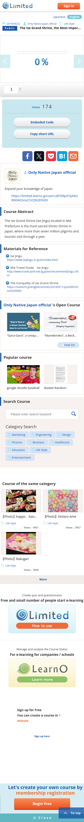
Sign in (69, 6)
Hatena (62, 156)
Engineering (44, 435)
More (43, 579)
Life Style (69, 23)
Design (66, 435)
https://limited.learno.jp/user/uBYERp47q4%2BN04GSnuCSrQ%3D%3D (44, 198)
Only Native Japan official (42, 23)
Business (38, 442)
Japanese (59, 17)
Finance (17, 442)
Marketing (18, 435)
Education (18, 450)
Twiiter (39, 156)
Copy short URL (42, 134)
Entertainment (21, 457)
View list (69, 345)
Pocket (51, 156)
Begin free (42, 803)
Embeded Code (42, 122)
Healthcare (62, 442)
